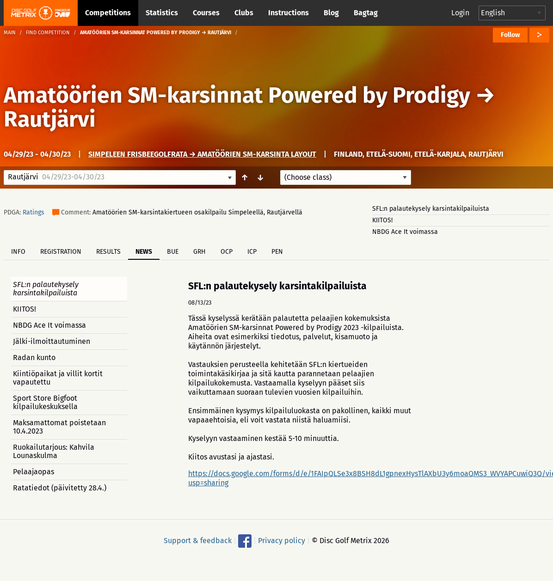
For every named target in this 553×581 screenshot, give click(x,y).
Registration (60, 252)
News (143, 252)
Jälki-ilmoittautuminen (51, 341)
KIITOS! (382, 220)
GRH (199, 252)
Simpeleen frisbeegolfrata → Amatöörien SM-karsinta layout (202, 154)
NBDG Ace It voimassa (405, 232)
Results (108, 252)
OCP (227, 252)
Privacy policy (281, 540)
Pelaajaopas (33, 471)
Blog (331, 12)
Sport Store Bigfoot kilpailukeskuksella (45, 402)
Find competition (48, 33)
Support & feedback (198, 540)
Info (18, 252)
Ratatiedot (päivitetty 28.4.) (59, 487)
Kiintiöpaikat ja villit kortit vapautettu (58, 377)
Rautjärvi (50, 119)
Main (10, 33)
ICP (252, 252)
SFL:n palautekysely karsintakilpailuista (430, 209)
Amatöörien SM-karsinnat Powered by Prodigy (237, 95)
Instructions (288, 12)
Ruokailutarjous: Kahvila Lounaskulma (53, 451)
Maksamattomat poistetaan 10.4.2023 (59, 426)
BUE (172, 252)
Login (460, 12)
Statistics (162, 12)
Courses (206, 12)
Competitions (108, 12)
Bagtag (366, 12)
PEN (277, 252)
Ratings (33, 212)
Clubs (243, 12)
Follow (510, 35)
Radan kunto (34, 357)
